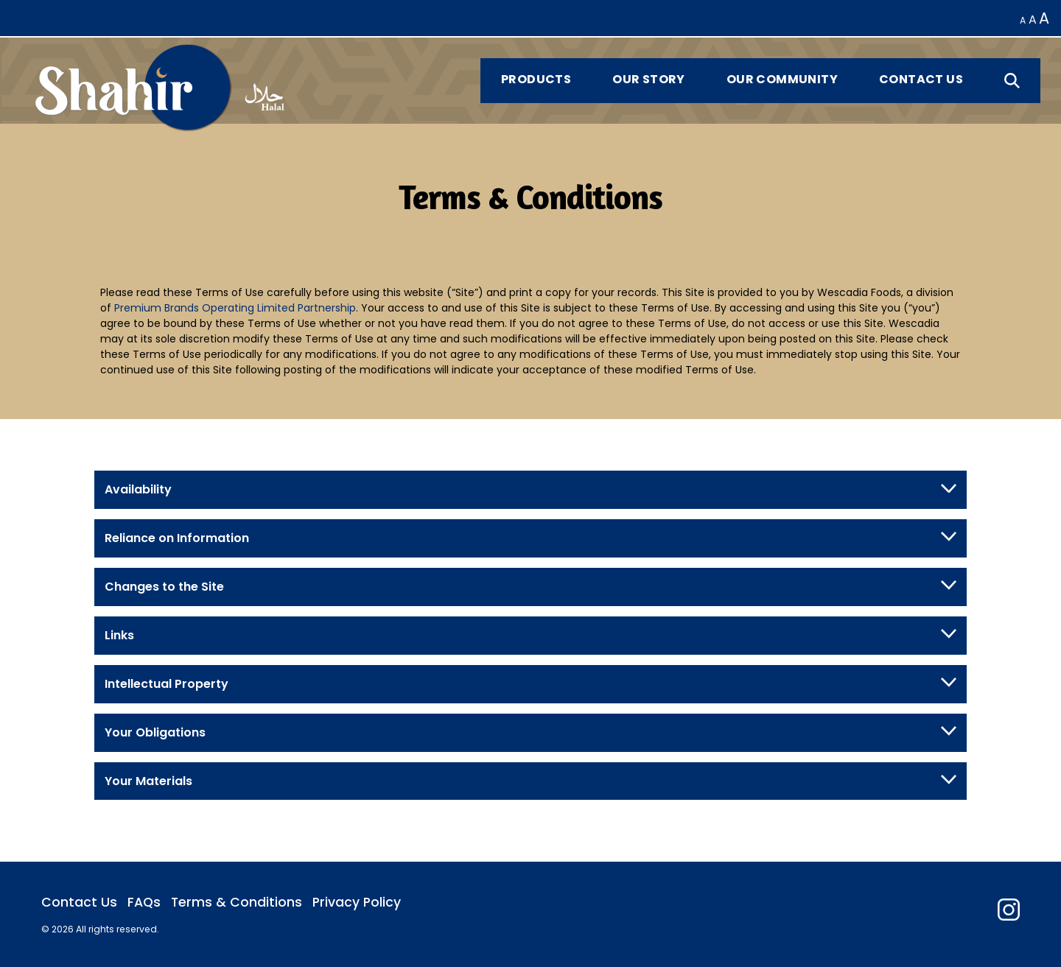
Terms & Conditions (236, 902)
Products (536, 79)
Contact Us (921, 79)
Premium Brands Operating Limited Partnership (235, 307)
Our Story (648, 79)
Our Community (782, 79)
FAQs (144, 902)
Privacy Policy (356, 902)
